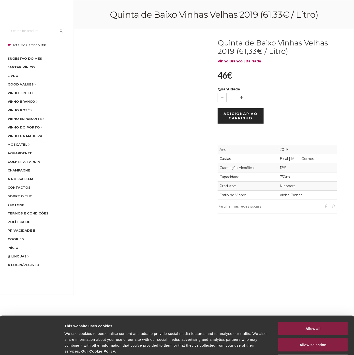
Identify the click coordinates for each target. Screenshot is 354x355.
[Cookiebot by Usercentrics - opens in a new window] (31, 345)
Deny (313, 323)
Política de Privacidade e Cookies (21, 230)
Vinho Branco (21, 101)
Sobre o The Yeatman (20, 200)
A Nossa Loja (20, 179)
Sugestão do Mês (25, 58)
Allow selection (312, 307)
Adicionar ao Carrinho (240, 116)
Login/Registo (23, 265)
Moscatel (17, 144)
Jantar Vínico (21, 67)
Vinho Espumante (25, 119)
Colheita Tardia (24, 162)
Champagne (19, 170)
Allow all (313, 290)
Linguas (17, 256)
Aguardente (20, 153)
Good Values (21, 84)
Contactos (19, 187)
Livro (13, 76)
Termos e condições (28, 213)
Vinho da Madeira (25, 136)
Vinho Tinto (19, 93)
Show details (258, 345)
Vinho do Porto (24, 127)
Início (13, 248)
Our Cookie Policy (98, 313)
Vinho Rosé (19, 110)
